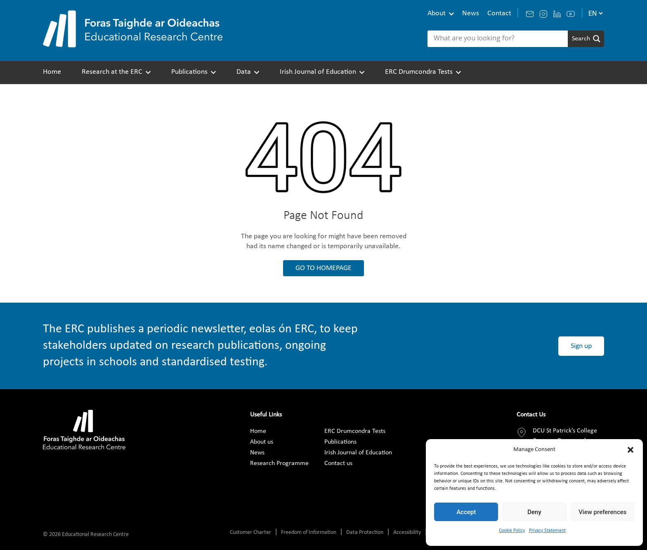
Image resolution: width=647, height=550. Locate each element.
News (470, 13)
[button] (630, 450)
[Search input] (500, 39)
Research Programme (279, 463)
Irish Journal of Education (318, 72)
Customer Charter (250, 532)
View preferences (602, 512)
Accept (466, 512)
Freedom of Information (308, 532)
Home (52, 72)
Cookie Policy (512, 530)
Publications (189, 72)
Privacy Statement (547, 530)
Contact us (338, 463)
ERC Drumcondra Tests (419, 72)
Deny (534, 512)
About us (261, 442)
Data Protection (364, 532)
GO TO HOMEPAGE (323, 268)
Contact (499, 13)
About (436, 13)
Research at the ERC (112, 72)
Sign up (581, 346)
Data (243, 72)
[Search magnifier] (586, 39)
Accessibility (407, 532)
